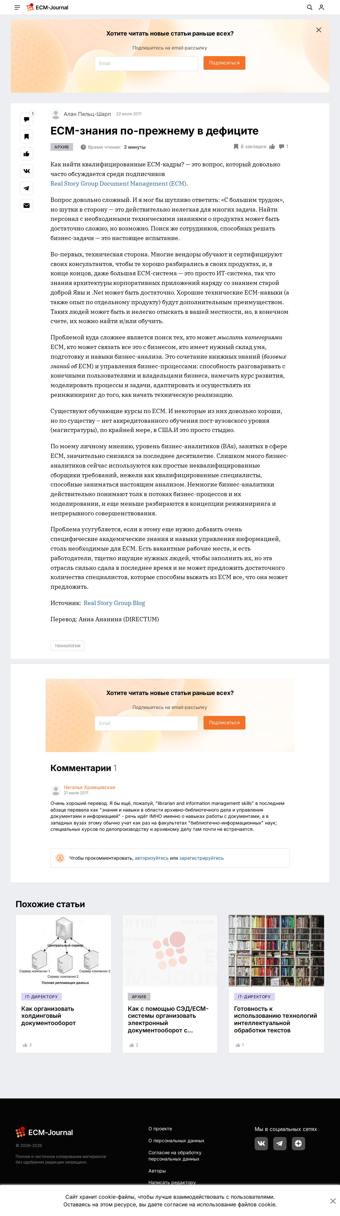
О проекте (160, 1128)
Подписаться (224, 62)
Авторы (157, 1170)
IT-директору (41, 996)
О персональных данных (176, 1140)
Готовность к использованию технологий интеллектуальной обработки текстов (275, 1019)
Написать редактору (172, 1182)
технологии (67, 645)
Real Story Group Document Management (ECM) (118, 183)
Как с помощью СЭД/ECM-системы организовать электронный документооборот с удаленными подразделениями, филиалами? (168, 1030)
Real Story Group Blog (114, 603)
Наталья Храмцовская (89, 787)
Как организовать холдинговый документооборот (48, 1015)
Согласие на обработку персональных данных (175, 1156)
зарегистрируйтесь (201, 858)
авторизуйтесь (152, 858)
